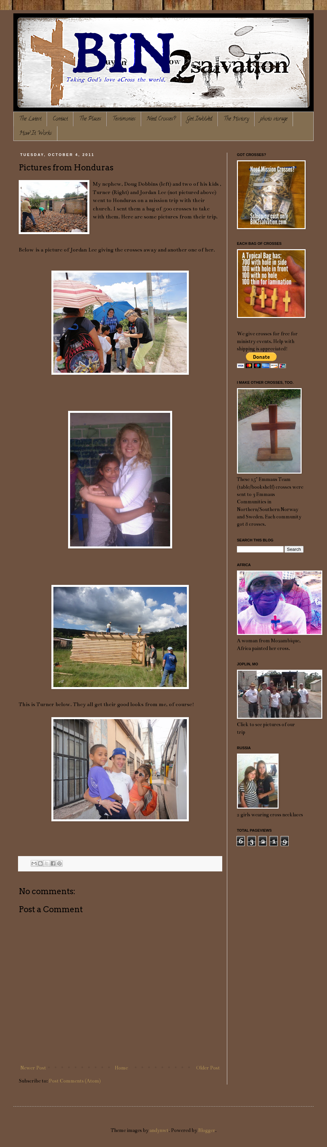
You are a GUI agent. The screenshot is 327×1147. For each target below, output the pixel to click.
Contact (60, 119)
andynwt (159, 1130)
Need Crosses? (161, 119)
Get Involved (199, 119)
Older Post (208, 1068)
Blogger (206, 1130)
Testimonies (123, 119)
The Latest (30, 119)
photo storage (273, 119)
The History (236, 119)
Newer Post (33, 1068)
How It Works (35, 134)
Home (121, 1068)
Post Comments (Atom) (75, 1081)
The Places (90, 119)
